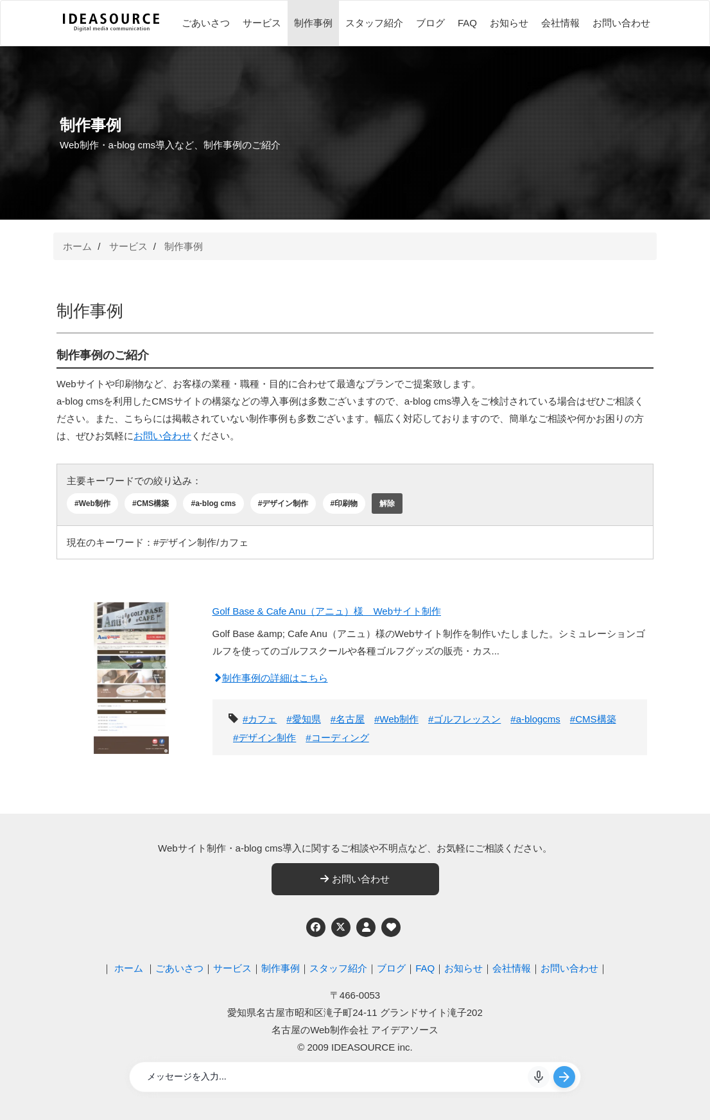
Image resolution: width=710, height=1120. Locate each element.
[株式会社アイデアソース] (111, 29)
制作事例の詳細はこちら (270, 677)
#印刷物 (344, 503)
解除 (387, 503)
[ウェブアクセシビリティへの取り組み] (391, 927)
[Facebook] (315, 927)
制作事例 (313, 22)
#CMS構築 (150, 503)
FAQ (467, 22)
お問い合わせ (621, 22)
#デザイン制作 (283, 503)
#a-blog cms (213, 503)
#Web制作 (92, 503)
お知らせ (509, 22)
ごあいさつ (206, 22)
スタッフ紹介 (374, 22)
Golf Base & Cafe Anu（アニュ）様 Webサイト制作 (327, 611)
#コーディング (337, 737)
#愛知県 (303, 718)
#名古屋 (348, 718)
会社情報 (560, 22)
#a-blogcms (535, 718)
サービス (262, 22)
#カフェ (260, 718)
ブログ (430, 22)
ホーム (77, 246)
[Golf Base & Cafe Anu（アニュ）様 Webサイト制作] (131, 676)
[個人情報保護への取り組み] (366, 927)
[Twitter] (341, 927)
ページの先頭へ (683, 1093)
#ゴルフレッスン (464, 718)
